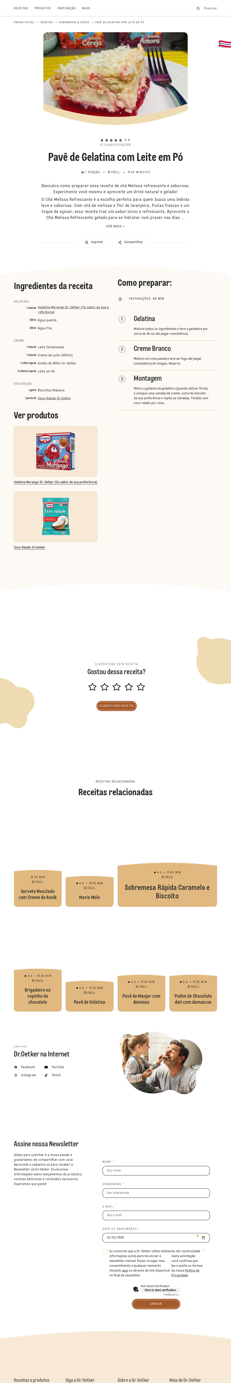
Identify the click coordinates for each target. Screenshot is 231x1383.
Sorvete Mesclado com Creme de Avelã (38, 856)
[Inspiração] (69, 8)
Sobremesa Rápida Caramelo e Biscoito (167, 856)
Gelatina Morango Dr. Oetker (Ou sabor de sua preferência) (73, 310)
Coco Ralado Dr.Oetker (54, 398)
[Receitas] (24, 8)
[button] (115, 133)
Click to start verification (160, 1290)
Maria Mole (89, 856)
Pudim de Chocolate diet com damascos (193, 961)
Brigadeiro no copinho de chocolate (38, 961)
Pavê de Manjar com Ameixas (141, 961)
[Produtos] (46, 8)
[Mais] (89, 8)
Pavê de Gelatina (89, 961)
